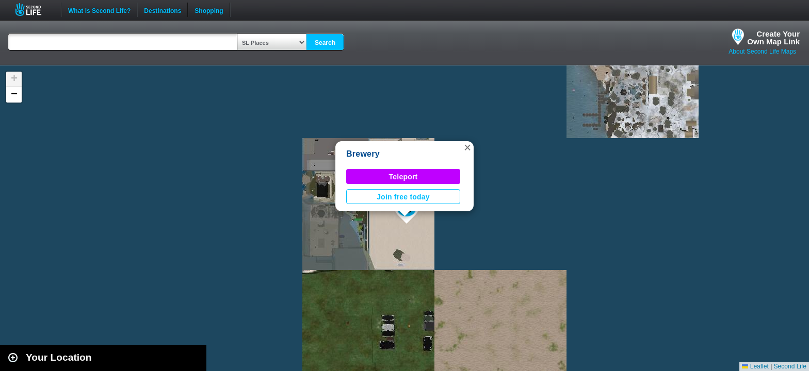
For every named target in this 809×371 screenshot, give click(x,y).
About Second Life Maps (762, 51)
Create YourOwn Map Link (773, 37)
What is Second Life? (99, 9)
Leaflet (755, 366)
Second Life (33, 9)
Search (325, 42)
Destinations (162, 9)
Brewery (363, 153)
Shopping (209, 9)
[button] (467, 147)
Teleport (403, 177)
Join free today (403, 197)
